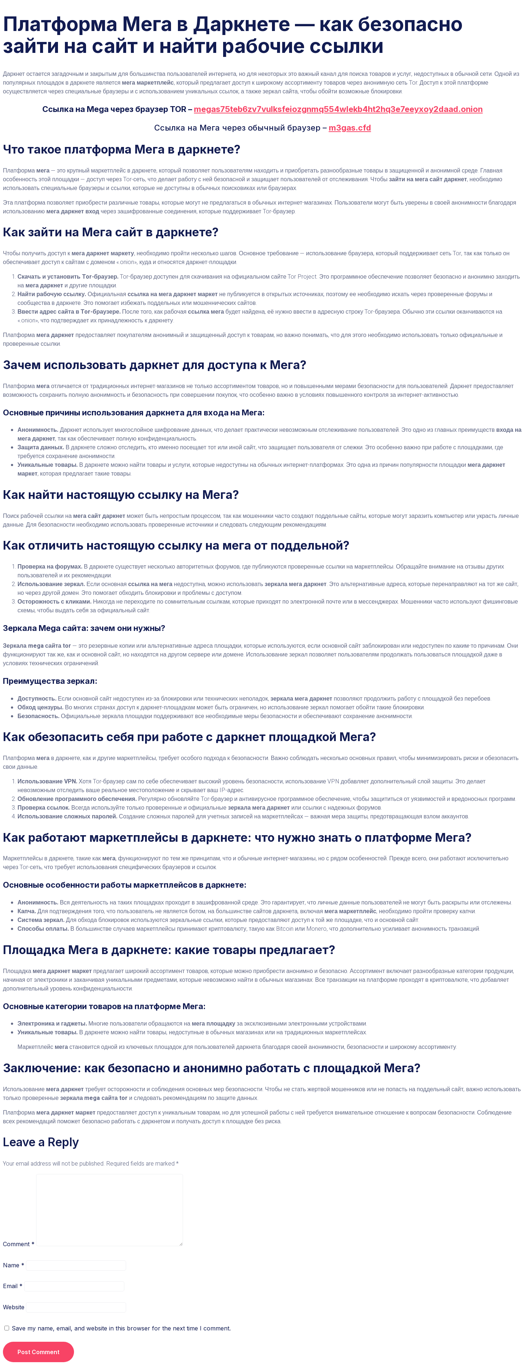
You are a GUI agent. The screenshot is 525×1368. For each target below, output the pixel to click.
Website (13, 1307)
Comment (19, 1244)
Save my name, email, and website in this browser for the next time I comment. (121, 1328)
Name (13, 1265)
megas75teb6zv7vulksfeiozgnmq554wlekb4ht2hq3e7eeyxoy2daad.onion (338, 109)
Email (13, 1286)
